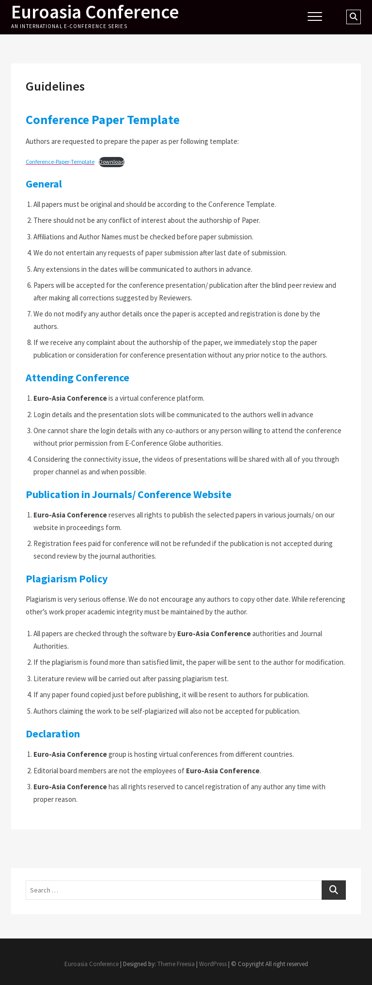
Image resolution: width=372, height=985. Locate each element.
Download (111, 161)
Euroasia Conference (96, 12)
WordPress (213, 964)
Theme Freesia (176, 964)
